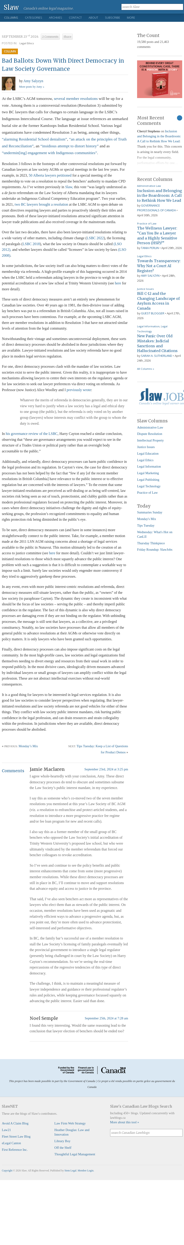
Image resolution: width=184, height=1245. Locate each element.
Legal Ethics (26, 43)
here (118, 283)
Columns (11, 17)
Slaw (11, 7)
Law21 (6, 1130)
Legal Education (148, 453)
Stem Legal (71, 1170)
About (93, 17)
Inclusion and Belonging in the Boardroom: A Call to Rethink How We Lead (159, 136)
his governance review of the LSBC (32, 434)
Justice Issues (145, 289)
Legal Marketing (148, 473)
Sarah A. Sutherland (156, 356)
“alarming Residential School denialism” (34, 139)
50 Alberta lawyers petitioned (50, 175)
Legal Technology (149, 486)
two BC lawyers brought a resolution (41, 204)
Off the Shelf (62, 1147)
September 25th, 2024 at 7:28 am (106, 1018)
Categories (33, 17)
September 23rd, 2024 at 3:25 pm (106, 769)
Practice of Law (146, 223)
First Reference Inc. (15, 1149)
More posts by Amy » (31, 86)
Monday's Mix (146, 519)
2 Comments (50, 36)
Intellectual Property (150, 440)
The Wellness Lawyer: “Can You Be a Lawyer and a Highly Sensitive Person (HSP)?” (157, 235)
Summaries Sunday (149, 512)
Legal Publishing (148, 479)
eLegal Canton (11, 1143)
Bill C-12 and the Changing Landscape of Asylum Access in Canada (158, 301)
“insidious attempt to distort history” (69, 146)
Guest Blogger (152, 313)
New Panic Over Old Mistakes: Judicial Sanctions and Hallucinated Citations (157, 343)
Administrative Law (149, 185)
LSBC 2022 (95, 238)
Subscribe (112, 17)
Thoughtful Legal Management (74, 1154)
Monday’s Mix (28, 746)
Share (67, 36)
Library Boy (62, 1141)
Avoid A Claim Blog (15, 1123)
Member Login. (86, 1170)
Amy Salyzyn (33, 81)
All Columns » (145, 368)
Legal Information (148, 326)
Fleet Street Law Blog (16, 1136)
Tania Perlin (150, 248)
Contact (75, 17)
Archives (55, 17)
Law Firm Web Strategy (70, 1123)
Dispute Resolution (149, 434)
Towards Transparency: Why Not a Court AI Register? (159, 266)
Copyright (7, 1170)
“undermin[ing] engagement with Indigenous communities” (49, 152)
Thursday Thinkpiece (151, 543)
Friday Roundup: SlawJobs (154, 549)
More (131, 17)
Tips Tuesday (146, 525)
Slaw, (69, 187)
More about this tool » (124, 1122)
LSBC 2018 (31, 244)
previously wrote (79, 390)
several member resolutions (76, 98)
